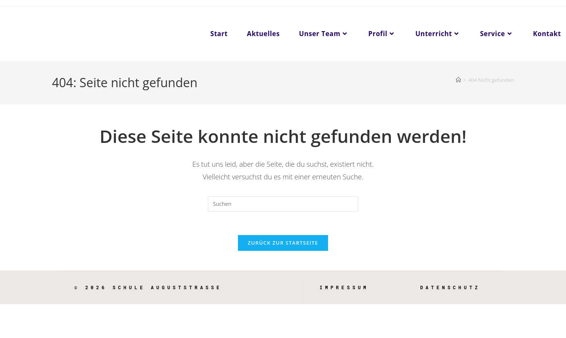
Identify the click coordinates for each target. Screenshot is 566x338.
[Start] (458, 79)
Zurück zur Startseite (283, 242)
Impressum (344, 287)
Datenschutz (450, 287)
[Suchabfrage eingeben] (283, 204)
